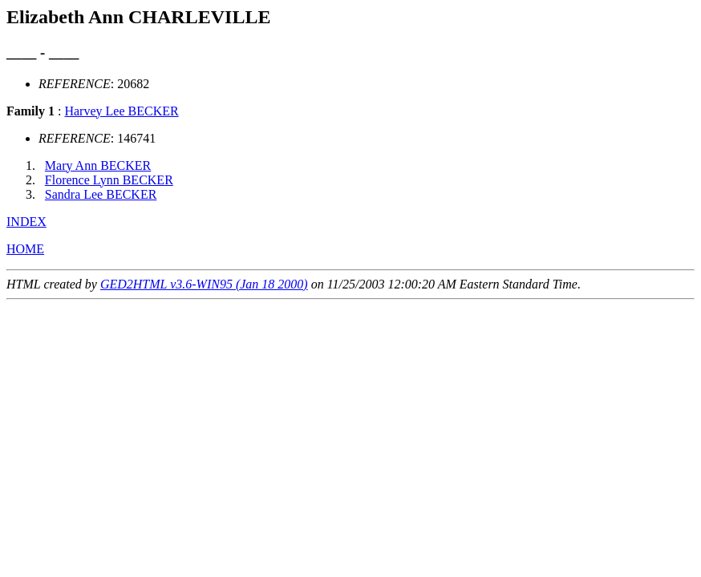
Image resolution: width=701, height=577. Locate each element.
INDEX (26, 221)
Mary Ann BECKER (98, 165)
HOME (25, 249)
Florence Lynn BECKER (109, 180)
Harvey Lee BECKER (121, 111)
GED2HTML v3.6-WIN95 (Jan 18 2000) (204, 284)
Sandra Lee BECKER (101, 194)
